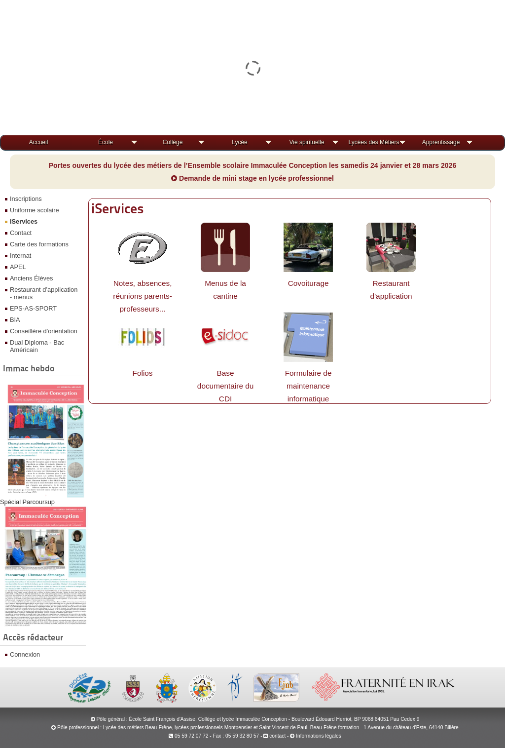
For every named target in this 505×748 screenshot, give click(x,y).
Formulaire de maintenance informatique (308, 386)
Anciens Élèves (31, 278)
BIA (15, 319)
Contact (21, 232)
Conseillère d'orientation (43, 331)
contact (274, 736)
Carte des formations (39, 244)
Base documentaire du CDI (225, 386)
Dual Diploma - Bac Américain (37, 346)
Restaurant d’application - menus (43, 293)
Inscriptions (26, 198)
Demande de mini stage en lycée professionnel (252, 178)
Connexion (25, 654)
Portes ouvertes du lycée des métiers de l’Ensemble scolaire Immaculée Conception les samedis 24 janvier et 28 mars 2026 (253, 165)
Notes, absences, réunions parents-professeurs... (142, 296)
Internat (20, 255)
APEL (18, 267)
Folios (143, 373)
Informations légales (318, 736)
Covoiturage (308, 283)
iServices (23, 221)
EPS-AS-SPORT (33, 308)
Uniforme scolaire (34, 210)
